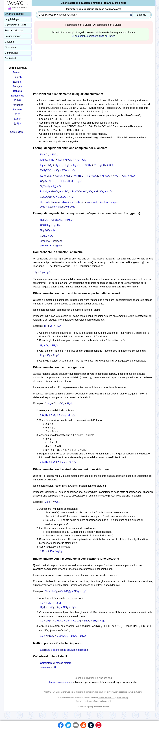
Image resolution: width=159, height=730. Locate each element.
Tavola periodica (14, 30)
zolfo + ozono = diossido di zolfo (57, 206)
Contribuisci (11, 52)
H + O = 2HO (49, 345)
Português (17, 105)
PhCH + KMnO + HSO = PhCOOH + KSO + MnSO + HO (76, 191)
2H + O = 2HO (49, 355)
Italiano (17, 91)
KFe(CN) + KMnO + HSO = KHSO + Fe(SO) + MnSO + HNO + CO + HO (87, 175)
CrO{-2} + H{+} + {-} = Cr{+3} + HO (60, 181)
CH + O (46, 235)
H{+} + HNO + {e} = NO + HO (58, 607)
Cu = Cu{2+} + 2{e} (50, 602)
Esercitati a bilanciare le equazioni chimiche (64, 650)
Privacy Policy (122, 697)
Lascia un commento (60, 682)
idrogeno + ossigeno (51, 241)
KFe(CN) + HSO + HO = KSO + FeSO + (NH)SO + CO (76, 165)
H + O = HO (42, 272)
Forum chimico (13, 36)
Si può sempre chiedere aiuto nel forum (93, 36)
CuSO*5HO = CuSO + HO (57, 196)
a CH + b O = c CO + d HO (57, 415)
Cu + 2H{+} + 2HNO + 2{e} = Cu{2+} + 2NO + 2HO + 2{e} (73, 620)
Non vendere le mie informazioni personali (93, 701)
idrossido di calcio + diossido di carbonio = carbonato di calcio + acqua (78, 202)
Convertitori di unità (15, 25)
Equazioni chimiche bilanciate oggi (93, 678)
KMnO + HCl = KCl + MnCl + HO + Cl (63, 159)
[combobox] (93, 15)
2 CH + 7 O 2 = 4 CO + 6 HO (58, 461)
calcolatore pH (48, 667)
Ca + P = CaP (53, 502)
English (17, 77)
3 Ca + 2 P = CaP (51, 551)
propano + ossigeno (51, 245)
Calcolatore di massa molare (56, 663)
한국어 (17, 123)
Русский (17, 109)
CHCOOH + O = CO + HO (57, 170)
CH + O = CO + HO (58, 403)
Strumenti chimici (14, 14)
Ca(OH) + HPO (50, 225)
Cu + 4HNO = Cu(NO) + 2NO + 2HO (63, 635)
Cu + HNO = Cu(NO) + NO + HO (66, 591)
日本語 (17, 119)
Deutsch (17, 72)
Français (17, 86)
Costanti (9, 41)
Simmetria (10, 47)
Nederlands (17, 95)
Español (17, 81)
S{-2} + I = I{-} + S (50, 186)
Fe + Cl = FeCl (49, 154)
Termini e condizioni (106, 697)
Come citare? (17, 132)
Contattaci (10, 58)
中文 (17, 114)
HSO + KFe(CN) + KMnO (57, 219)
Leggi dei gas (12, 19)
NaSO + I (47, 230)
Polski (17, 100)
